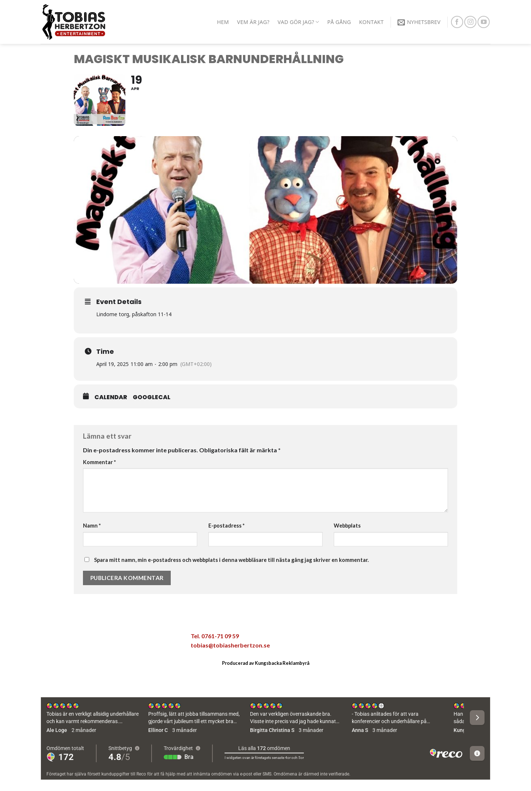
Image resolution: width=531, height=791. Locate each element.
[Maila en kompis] (116, 638)
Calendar (110, 397)
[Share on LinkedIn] (147, 638)
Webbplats (347, 525)
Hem (223, 21)
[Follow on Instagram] (470, 22)
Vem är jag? (253, 21)
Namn (92, 525)
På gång (339, 21)
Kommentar (99, 462)
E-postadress (226, 525)
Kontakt (371, 21)
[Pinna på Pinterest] (131, 638)
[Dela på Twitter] (100, 638)
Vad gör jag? (298, 22)
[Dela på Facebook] (85, 638)
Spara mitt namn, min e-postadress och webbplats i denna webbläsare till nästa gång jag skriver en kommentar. (231, 560)
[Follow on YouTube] (484, 22)
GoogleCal (151, 397)
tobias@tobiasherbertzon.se (230, 645)
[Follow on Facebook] (457, 22)
